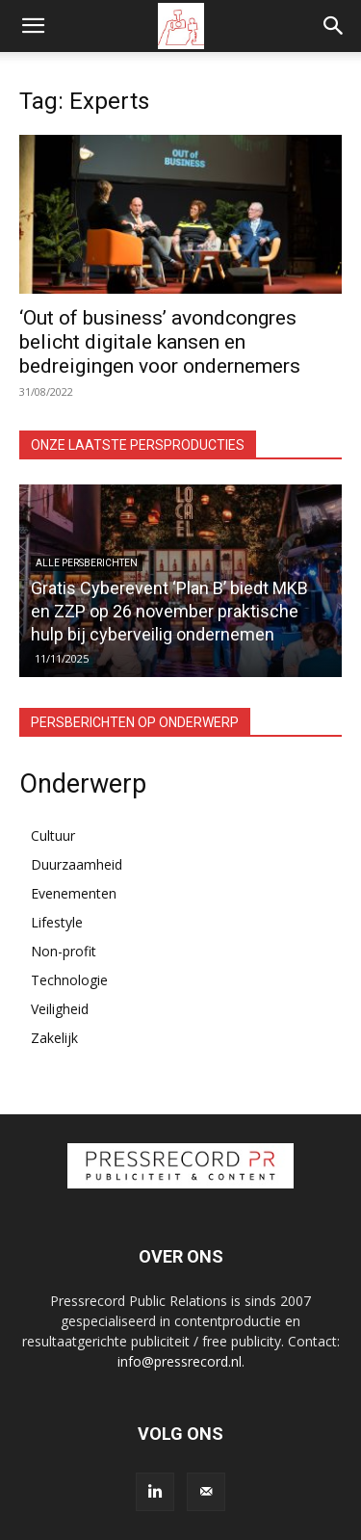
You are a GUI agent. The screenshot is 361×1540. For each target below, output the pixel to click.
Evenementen (73, 893)
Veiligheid (60, 1009)
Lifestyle (57, 922)
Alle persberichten (87, 563)
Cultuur (53, 835)
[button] (33, 26)
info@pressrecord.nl (179, 1361)
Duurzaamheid (76, 864)
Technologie (69, 980)
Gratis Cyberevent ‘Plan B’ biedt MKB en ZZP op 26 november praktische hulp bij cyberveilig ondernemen (169, 611)
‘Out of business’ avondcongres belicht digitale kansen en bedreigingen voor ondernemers (159, 342)
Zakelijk (54, 1038)
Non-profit (63, 951)
